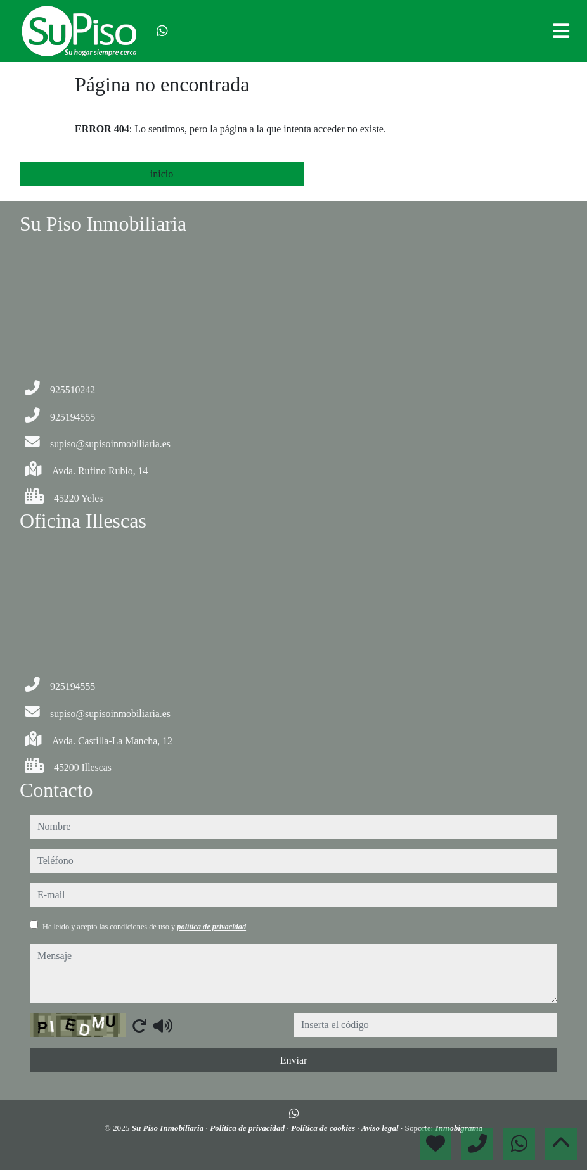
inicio (161, 174)
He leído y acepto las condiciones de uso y (144, 926)
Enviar (293, 1060)
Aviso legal (381, 1128)
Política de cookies (324, 1128)
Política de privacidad (248, 1128)
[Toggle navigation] (561, 31)
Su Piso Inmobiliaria (169, 1128)
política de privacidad (211, 926)
